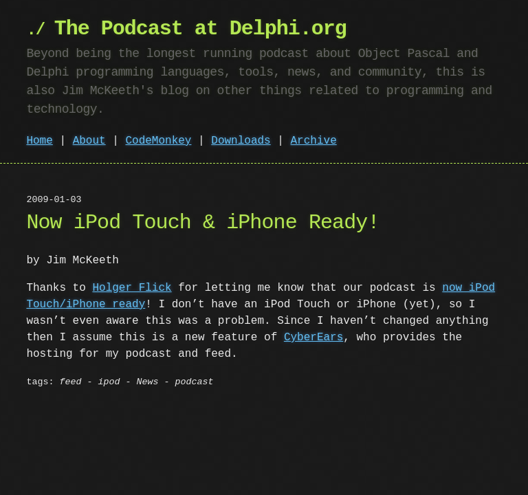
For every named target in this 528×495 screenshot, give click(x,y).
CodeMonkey (158, 140)
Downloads (240, 140)
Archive (314, 140)
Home (39, 140)
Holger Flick (131, 288)
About (89, 140)
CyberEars (313, 337)
